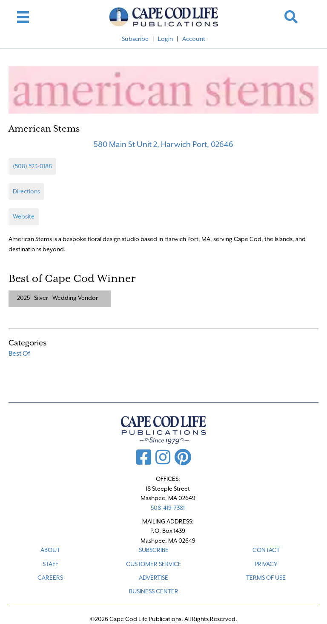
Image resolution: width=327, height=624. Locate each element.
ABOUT (50, 549)
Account (193, 38)
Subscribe (135, 38)
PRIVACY (266, 564)
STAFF (50, 564)
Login (165, 38)
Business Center (153, 591)
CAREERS (50, 577)
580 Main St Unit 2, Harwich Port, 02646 (163, 144)
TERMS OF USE (266, 577)
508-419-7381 (168, 507)
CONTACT (266, 549)
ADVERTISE (153, 577)
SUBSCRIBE (154, 549)
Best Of (19, 353)
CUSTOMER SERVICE (153, 564)
